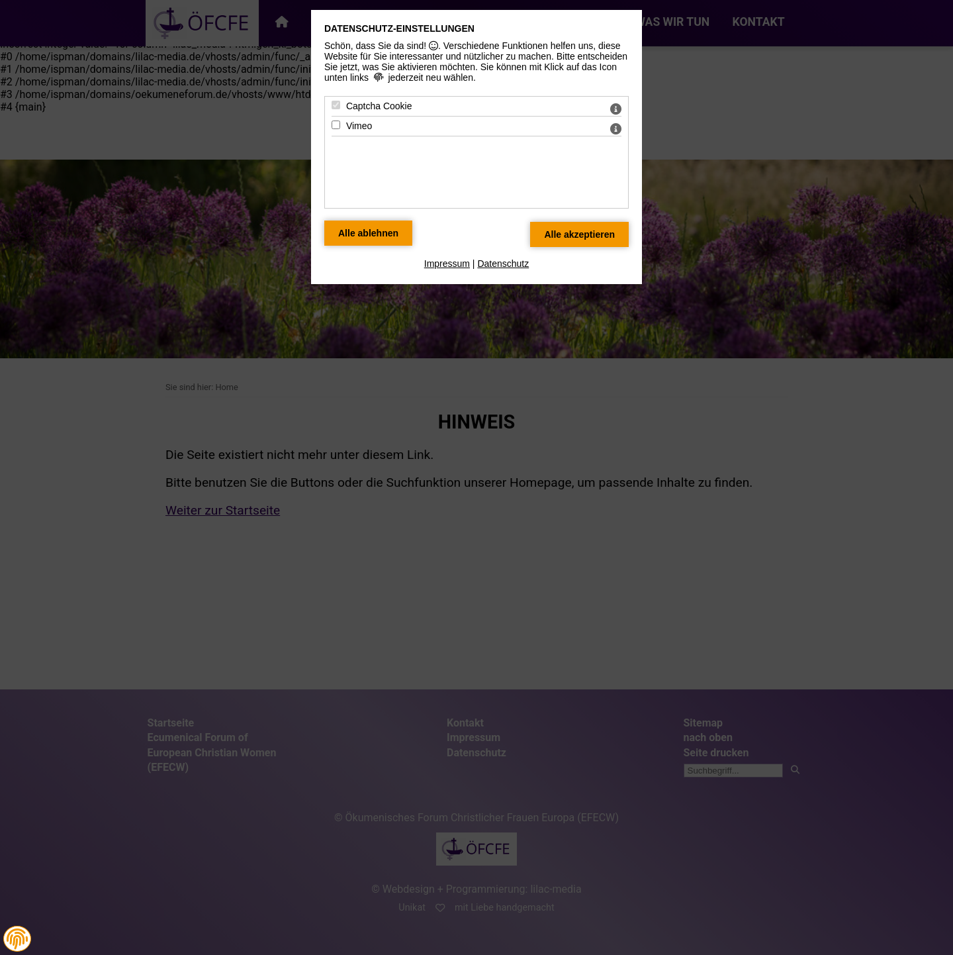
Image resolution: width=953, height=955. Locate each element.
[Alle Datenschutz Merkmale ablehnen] (368, 233)
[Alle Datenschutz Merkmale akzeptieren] (579, 234)
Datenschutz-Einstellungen (399, 28)
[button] (17, 939)
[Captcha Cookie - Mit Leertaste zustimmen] (336, 105)
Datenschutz (503, 263)
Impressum (447, 263)
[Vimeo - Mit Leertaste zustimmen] (336, 125)
